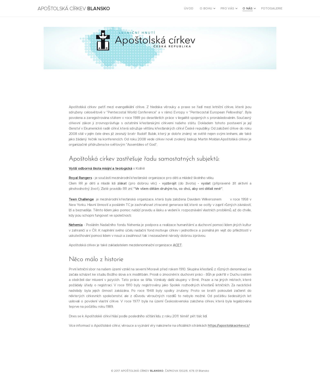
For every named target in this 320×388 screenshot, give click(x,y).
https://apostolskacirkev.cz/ (229, 325)
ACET (177, 245)
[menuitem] (194, 8)
